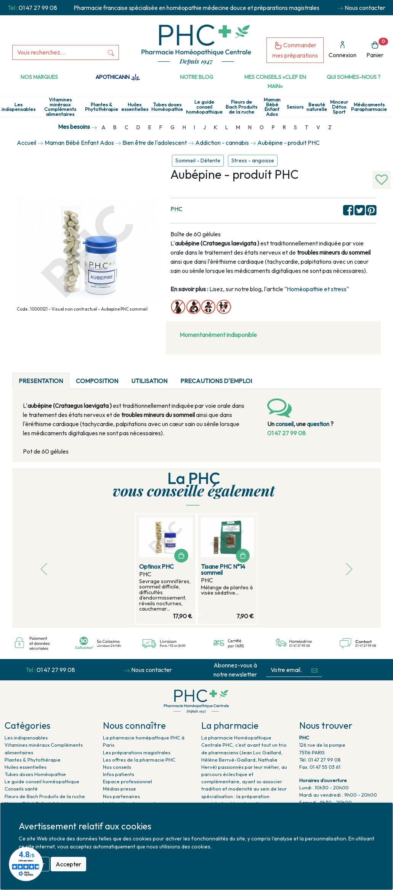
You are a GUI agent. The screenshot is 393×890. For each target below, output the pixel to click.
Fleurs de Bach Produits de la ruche (241, 106)
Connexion (342, 50)
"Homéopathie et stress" (317, 289)
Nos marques (39, 77)
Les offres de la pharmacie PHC (139, 760)
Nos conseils (117, 767)
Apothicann (118, 77)
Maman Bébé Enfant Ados (272, 107)
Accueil (26, 142)
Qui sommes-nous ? (353, 77)
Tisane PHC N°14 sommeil (223, 569)
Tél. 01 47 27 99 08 (320, 760)
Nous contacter (365, 7)
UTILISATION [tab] (149, 381)
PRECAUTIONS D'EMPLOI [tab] (216, 381)
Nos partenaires (121, 796)
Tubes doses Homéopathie (167, 107)
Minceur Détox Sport (339, 106)
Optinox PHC (156, 566)
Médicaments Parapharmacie (369, 107)
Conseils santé (21, 789)
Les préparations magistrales (136, 752)
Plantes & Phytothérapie (101, 107)
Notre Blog (196, 77)
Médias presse (119, 789)
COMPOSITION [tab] (97, 381)
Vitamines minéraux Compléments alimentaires (60, 107)
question (318, 424)
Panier (377, 48)
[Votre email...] (286, 670)
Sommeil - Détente (197, 160)
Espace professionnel (127, 781)
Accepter (68, 864)
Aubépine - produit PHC (288, 142)
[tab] (264, 376)
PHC (176, 209)
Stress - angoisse (252, 160)
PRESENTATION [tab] (41, 381)
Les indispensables (18, 107)
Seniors (295, 106)
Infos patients (118, 774)
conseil (285, 424)
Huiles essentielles (134, 107)
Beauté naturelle (316, 107)
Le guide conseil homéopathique (204, 106)
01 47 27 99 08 (38, 7)
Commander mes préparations (295, 50)
